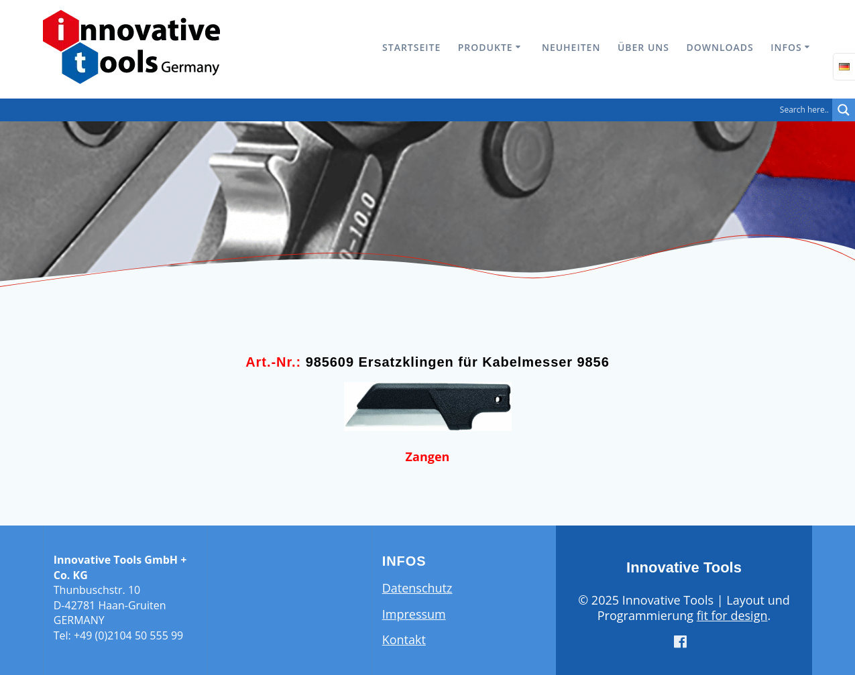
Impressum (414, 614)
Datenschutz (417, 588)
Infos (786, 47)
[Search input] (419, 110)
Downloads (719, 47)
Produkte (485, 47)
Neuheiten (571, 47)
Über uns (643, 47)
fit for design (732, 615)
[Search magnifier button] (843, 110)
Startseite (411, 47)
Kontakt (404, 639)
